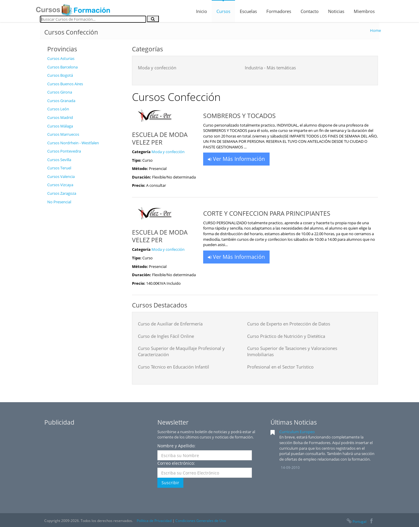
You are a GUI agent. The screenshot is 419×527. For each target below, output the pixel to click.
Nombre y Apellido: (176, 446)
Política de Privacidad (154, 520)
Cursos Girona (59, 92)
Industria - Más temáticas (270, 68)
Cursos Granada (61, 100)
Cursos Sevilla (59, 159)
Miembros (364, 11)
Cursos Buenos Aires (65, 83)
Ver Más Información (236, 158)
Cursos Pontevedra (64, 151)
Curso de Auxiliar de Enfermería (170, 324)
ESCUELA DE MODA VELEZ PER (160, 138)
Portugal (356, 521)
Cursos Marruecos (63, 134)
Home (375, 30)
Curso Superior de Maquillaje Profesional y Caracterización (181, 351)
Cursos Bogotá (60, 75)
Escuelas (248, 11)
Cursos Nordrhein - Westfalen (73, 142)
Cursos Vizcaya (60, 184)
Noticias (336, 11)
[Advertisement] (85, 295)
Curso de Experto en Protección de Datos (288, 324)
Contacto (310, 11)
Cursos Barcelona (62, 67)
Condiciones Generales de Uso (200, 520)
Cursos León (58, 109)
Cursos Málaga (60, 126)
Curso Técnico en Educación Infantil (173, 367)
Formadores (278, 11)
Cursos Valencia (61, 176)
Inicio (201, 11)
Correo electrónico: (176, 463)
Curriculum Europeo (297, 431)
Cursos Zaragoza (61, 193)
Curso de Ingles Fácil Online (166, 336)
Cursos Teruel (59, 168)
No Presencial (59, 201)
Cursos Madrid (60, 117)
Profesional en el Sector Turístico (280, 367)
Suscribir (170, 482)
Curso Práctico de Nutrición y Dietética (286, 336)
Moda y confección (157, 68)
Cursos (223, 11)
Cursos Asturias (60, 58)
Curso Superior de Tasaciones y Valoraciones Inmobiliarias (292, 351)
